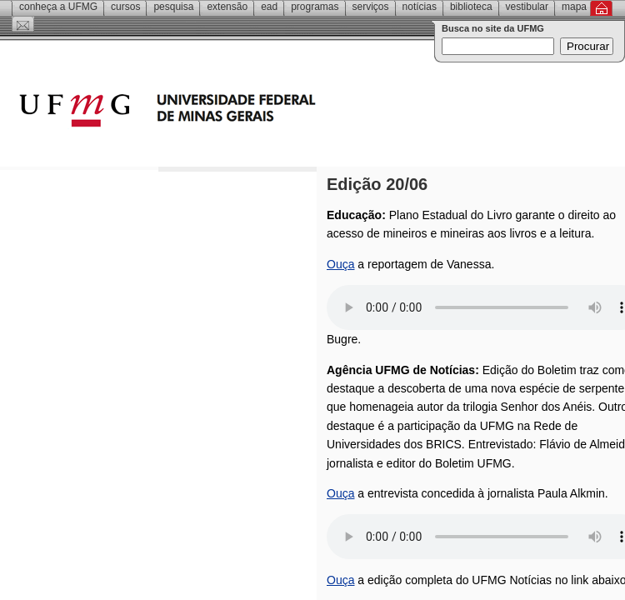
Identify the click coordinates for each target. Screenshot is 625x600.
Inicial (601, 8)
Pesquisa (173, 6)
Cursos (125, 6)
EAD (269, 6)
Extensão (227, 6)
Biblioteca (471, 6)
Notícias (419, 6)
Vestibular (527, 6)
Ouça (340, 264)
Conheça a (58, 6)
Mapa (574, 6)
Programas (314, 6)
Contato (23, 24)
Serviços (370, 6)
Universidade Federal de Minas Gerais (262, 112)
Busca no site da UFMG (493, 28)
